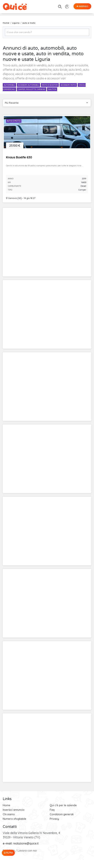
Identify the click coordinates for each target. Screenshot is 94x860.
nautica (52, 89)
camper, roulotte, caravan (31, 89)
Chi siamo (9, 814)
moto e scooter (50, 85)
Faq (52, 809)
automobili (9, 85)
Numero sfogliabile (14, 818)
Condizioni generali (61, 814)
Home (6, 805)
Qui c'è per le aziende (63, 805)
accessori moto (68, 85)
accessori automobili (28, 85)
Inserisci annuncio (13, 809)
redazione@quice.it (26, 843)
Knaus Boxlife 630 (19, 157)
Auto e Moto (14, 121)
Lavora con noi (27, 850)
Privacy (54, 818)
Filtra (8, 852)
